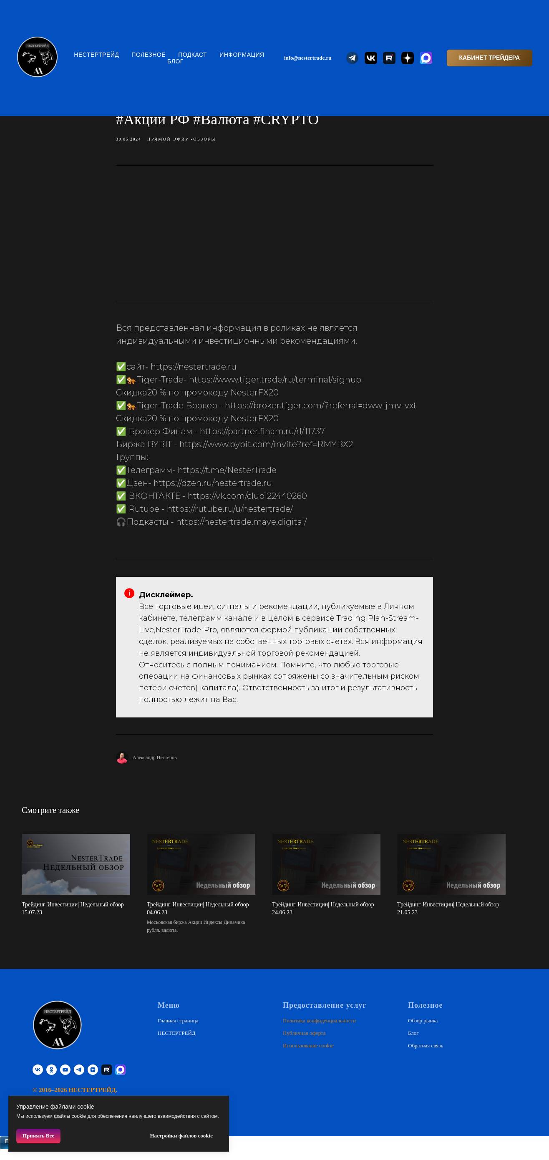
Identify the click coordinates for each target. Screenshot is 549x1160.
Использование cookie (308, 1055)
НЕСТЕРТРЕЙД (96, 54)
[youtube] (65, 1079)
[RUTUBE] (106, 1079)
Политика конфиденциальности (319, 1030)
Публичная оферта (304, 1042)
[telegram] (79, 1079)
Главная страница (178, 1030)
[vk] (38, 1079)
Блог (175, 61)
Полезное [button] (148, 54)
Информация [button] (241, 54)
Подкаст (192, 54)
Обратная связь (425, 1055)
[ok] (51, 1079)
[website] (352, 58)
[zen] (93, 1079)
